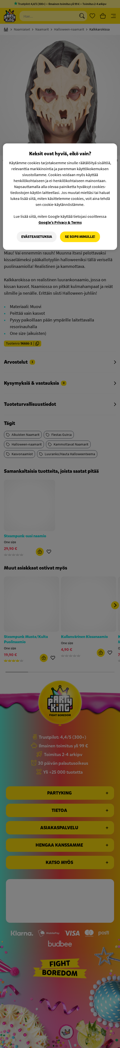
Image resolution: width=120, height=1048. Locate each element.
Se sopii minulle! (80, 236)
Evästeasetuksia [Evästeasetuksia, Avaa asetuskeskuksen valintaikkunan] (36, 236)
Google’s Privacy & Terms (60, 222)
